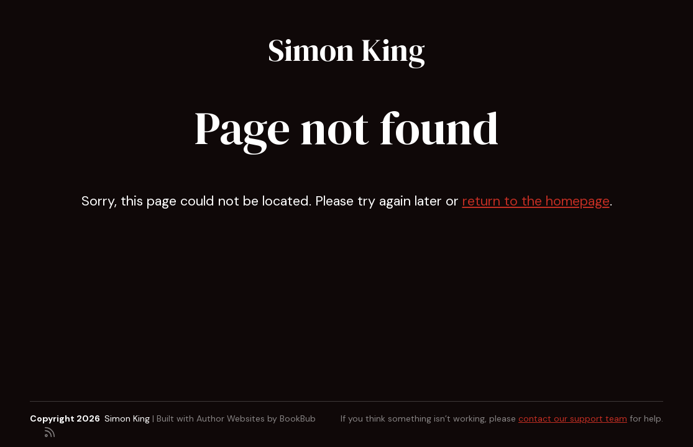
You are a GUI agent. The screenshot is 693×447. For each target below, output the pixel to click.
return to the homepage (536, 201)
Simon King (346, 50)
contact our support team (572, 418)
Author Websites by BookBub (256, 418)
